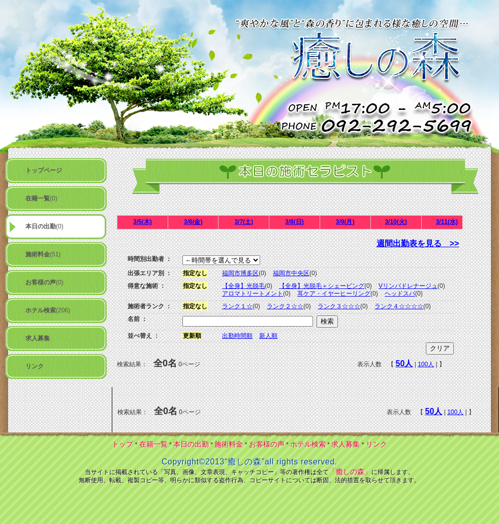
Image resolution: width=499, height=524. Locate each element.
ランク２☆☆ (285, 306)
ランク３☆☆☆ (339, 306)
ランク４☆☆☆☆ (399, 306)
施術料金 (228, 444)
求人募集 (345, 444)
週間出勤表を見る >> (418, 243)
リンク (376, 444)
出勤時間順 (237, 335)
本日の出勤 (191, 444)
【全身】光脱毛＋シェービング (321, 285)
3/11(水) (447, 221)
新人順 (268, 335)
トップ (122, 444)
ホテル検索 (308, 444)
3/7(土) (243, 221)
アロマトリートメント (252, 293)
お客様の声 (267, 444)
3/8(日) (294, 221)
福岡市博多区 (240, 273)
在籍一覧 (153, 444)
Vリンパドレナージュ (408, 285)
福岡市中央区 (291, 273)
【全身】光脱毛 (243, 285)
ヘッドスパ (400, 293)
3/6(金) (193, 221)
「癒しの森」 (350, 472)
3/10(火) (396, 221)
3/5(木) (142, 221)
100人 (426, 364)
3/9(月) (345, 221)
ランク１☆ (237, 306)
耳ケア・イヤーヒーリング (333, 293)
